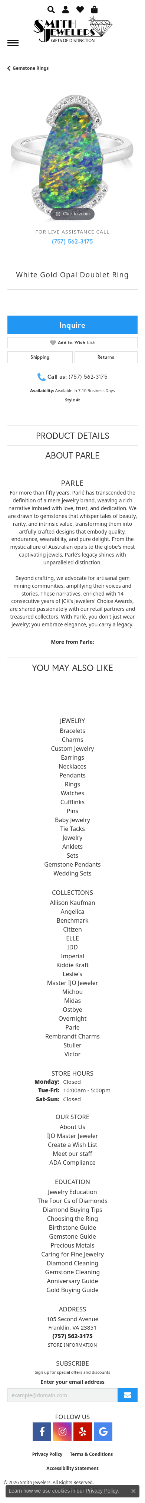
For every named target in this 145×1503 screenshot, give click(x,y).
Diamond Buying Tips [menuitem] (72, 1210)
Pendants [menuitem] (72, 775)
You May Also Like (72, 668)
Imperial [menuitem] (72, 956)
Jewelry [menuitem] (73, 838)
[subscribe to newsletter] (128, 1395)
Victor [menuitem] (72, 1054)
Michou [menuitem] (72, 992)
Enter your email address (72, 1381)
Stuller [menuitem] (72, 1045)
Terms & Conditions (91, 1454)
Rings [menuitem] (72, 784)
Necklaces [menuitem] (72, 766)
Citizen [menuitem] (72, 929)
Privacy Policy (47, 1454)
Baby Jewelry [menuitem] (72, 820)
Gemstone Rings (31, 68)
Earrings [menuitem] (72, 757)
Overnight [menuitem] (73, 1018)
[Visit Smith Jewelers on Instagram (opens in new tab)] (62, 1431)
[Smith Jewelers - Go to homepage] (72, 31)
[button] (51, 9)
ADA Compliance (72, 1162)
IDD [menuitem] (72, 947)
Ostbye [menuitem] (72, 1009)
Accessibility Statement (72, 1468)
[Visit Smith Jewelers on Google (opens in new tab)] (103, 1431)
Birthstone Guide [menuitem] (72, 1227)
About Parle (72, 455)
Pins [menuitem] (72, 811)
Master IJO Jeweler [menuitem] (72, 983)
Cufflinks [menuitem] (72, 802)
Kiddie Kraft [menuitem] (72, 965)
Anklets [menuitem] (72, 846)
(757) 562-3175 (72, 241)
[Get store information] (72, 1345)
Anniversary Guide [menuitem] (72, 1281)
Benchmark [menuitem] (73, 920)
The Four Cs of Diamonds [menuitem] (72, 1201)
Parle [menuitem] (72, 1027)
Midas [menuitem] (72, 1001)
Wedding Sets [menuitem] (72, 873)
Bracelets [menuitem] (72, 731)
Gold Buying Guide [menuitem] (72, 1290)
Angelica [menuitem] (73, 911)
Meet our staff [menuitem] (72, 1154)
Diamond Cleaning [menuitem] (72, 1263)
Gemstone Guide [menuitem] (72, 1236)
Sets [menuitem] (72, 855)
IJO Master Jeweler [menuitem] (72, 1136)
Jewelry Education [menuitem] (72, 1192)
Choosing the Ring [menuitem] (72, 1219)
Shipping (39, 357)
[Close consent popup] (133, 1491)
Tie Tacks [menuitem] (72, 829)
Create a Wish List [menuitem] (72, 1145)
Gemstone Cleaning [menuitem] (72, 1272)
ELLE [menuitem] (72, 938)
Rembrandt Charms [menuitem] (72, 1036)
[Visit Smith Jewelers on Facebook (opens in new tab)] (42, 1431)
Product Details (72, 435)
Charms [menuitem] (72, 740)
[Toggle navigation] (13, 42)
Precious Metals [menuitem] (72, 1245)
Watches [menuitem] (73, 793)
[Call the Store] (72, 1336)
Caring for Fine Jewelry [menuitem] (72, 1254)
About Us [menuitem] (72, 1127)
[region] (72, 157)
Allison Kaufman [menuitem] (72, 903)
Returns (106, 357)
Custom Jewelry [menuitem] (72, 748)
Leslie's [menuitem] (72, 974)
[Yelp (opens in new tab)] (82, 1431)
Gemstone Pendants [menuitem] (72, 864)
